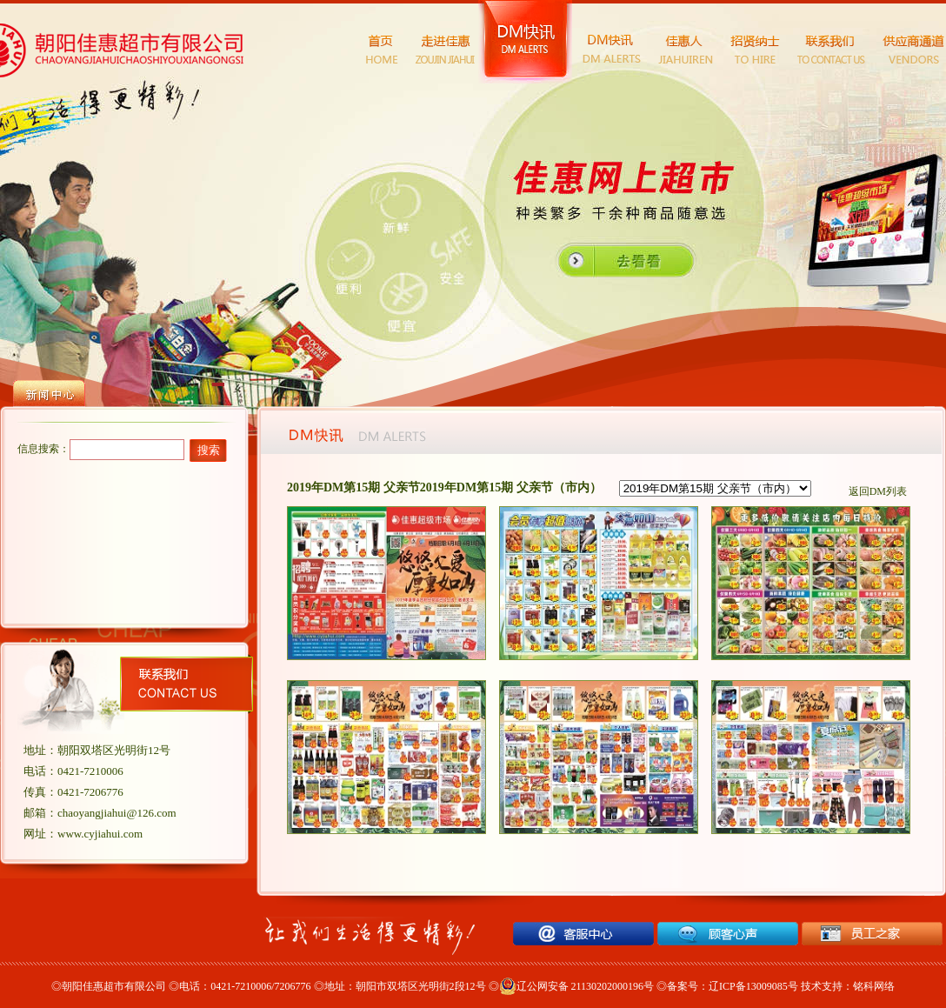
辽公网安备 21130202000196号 (577, 986)
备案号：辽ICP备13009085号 (732, 986)
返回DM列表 (878, 491)
